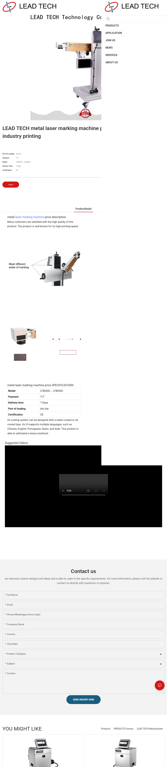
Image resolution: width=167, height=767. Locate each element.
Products (105, 728)
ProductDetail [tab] (83, 208)
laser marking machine (29, 217)
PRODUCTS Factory (123, 728)
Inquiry (10, 184)
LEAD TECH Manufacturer (150, 728)
